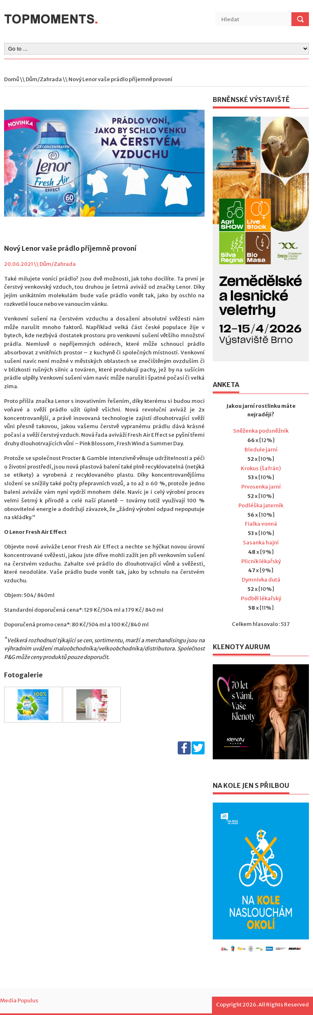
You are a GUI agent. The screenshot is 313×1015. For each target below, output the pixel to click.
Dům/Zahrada (44, 79)
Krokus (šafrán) (261, 468)
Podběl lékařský (261, 598)
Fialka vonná (261, 523)
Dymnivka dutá (261, 579)
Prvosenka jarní (261, 486)
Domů (11, 79)
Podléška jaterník (260, 505)
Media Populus (19, 1000)
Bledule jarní (261, 449)
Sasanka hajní (261, 542)
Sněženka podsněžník (261, 430)
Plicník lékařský (261, 561)
